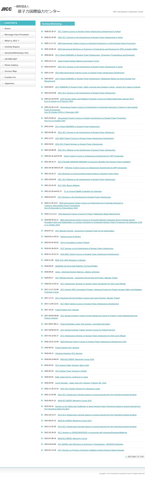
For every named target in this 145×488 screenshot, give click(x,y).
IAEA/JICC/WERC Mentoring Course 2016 (77, 359)
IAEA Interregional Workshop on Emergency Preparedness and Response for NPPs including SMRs (97, 49)
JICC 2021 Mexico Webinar (69, 185)
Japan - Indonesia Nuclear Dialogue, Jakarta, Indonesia (77, 272)
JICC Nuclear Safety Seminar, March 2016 (72, 365)
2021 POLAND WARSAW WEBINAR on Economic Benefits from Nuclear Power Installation (94, 162)
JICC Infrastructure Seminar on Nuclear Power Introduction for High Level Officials (93, 284)
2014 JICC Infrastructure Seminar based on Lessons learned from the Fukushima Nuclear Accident (97, 415)
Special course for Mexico (70, 237)
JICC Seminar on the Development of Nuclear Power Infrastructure (84, 197)
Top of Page (135, 456)
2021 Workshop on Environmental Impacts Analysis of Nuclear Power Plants (88, 174)
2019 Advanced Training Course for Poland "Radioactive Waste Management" (89, 214)
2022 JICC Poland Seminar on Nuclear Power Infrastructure (79, 144)
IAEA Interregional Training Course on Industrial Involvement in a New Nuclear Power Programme (97, 43)
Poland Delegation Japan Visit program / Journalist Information (85, 324)
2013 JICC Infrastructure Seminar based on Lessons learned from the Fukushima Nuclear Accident (97, 427)
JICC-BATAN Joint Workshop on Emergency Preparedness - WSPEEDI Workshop (90, 444)
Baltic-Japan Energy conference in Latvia (71, 377)
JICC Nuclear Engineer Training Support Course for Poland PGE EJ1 (87, 330)
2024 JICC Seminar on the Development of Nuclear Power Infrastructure (86, 93)
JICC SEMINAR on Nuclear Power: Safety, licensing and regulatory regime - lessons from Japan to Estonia (97, 87)
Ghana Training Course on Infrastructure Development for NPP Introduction (94, 156)
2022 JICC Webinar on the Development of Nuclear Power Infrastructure (86, 150)
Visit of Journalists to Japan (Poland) (74, 242)
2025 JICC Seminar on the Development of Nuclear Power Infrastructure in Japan (90, 67)
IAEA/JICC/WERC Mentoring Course (72, 438)
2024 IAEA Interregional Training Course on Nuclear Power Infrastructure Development (89, 73)
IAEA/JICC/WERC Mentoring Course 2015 (75, 401)
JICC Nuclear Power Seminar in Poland (71, 371)
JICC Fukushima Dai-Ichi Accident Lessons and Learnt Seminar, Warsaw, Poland (87, 298)
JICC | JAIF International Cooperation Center (32, 9)
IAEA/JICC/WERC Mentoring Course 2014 (75, 421)
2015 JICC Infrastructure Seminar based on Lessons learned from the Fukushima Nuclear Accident (97, 395)
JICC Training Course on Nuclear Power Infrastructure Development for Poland (89, 31)
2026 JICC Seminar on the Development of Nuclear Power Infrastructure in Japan (90, 37)
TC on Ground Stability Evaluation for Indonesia (83, 191)
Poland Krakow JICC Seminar (67, 310)
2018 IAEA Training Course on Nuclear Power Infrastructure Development (89, 254)
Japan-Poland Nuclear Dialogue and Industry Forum (78, 61)
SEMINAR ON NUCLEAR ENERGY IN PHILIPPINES (76, 266)
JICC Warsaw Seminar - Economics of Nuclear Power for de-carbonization (84, 231)
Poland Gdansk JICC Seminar (67, 348)
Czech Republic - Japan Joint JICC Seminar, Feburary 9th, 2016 (80, 383)
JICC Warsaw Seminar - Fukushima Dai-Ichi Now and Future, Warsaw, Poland (86, 278)
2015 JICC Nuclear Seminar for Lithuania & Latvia (80, 389)
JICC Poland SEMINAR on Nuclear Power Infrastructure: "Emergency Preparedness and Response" (95, 55)
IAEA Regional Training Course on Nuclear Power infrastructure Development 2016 (93, 342)
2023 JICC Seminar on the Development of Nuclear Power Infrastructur (86, 132)
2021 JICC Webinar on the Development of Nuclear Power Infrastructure (86, 179)
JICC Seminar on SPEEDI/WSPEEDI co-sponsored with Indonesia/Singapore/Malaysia (92, 432)
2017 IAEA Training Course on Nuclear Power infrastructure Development (89, 304)
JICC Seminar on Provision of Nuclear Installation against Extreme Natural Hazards (91, 450)
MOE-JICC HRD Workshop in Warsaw (70, 260)
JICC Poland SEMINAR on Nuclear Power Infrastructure (77, 126)
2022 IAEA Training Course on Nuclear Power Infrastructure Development (84, 138)
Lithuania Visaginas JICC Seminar (68, 353)
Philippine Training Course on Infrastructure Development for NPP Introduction (96, 168)
